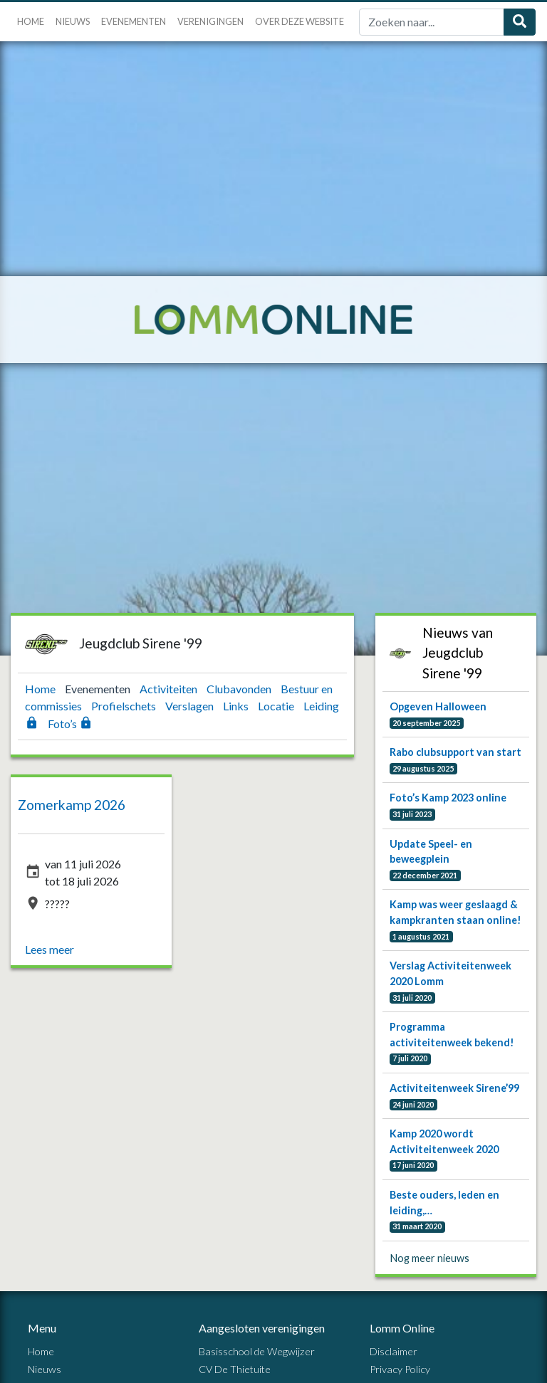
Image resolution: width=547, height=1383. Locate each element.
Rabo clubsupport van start (455, 752)
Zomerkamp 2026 (71, 804)
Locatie (277, 705)
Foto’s (70, 723)
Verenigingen (210, 21)
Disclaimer (393, 1351)
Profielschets (124, 705)
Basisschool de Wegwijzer (257, 1351)
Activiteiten (169, 688)
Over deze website (299, 21)
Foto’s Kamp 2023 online (448, 798)
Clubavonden (240, 688)
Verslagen (190, 705)
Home (30, 21)
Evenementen (133, 21)
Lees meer (49, 949)
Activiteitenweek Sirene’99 (454, 1088)
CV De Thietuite (235, 1369)
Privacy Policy (400, 1369)
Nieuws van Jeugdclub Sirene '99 (457, 653)
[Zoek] (431, 22)
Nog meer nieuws (429, 1258)
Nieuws (73, 21)
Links (237, 705)
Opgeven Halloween (438, 706)
